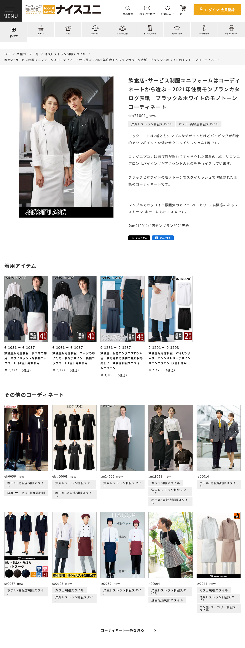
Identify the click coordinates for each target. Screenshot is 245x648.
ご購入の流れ (21, 616)
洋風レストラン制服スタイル (65, 54)
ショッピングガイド (128, 600)
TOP (7, 54)
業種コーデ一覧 (27, 54)
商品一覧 (31, 600)
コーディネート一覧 (58, 600)
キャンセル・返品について (145, 616)
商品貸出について (180, 616)
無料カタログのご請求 (213, 616)
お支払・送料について (84, 616)
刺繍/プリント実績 (93, 600)
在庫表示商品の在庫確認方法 (122, 621)
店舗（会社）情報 (183, 600)
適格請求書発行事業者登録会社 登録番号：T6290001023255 (122, 584)
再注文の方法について (50, 616)
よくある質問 (210, 600)
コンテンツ (157, 600)
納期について (113, 616)
